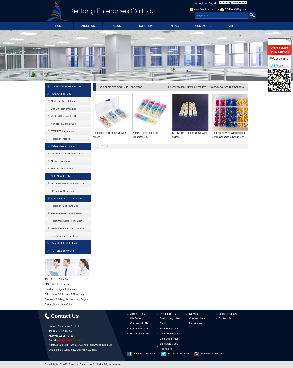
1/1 (104, 146)
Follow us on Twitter (179, 353)
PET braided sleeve (62, 250)
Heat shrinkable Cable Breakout (66, 213)
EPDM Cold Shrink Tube (63, 191)
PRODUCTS (117, 25)
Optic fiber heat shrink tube (64, 236)
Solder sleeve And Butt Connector (67, 228)
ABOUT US (88, 25)
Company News (198, 318)
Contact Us (225, 318)
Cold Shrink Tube (61, 176)
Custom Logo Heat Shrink (66, 86)
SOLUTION (146, 25)
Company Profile (139, 323)
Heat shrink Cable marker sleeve (67, 153)
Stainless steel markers (62, 168)
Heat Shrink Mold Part (64, 243)
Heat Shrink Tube (61, 93)
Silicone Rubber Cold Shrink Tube (67, 183)
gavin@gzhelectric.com (206, 9)
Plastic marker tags (60, 161)
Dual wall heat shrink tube (64, 108)
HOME (59, 25)
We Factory (136, 318)
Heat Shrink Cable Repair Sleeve (67, 221)
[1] (96, 146)
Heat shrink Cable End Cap (64, 206)
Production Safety (140, 333)
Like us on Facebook (145, 353)
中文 (201, 3)
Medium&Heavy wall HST (63, 116)
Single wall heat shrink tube (64, 101)
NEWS (175, 25)
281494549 (282, 58)
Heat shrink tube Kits (61, 139)
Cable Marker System (63, 146)
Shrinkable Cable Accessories (68, 198)
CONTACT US (203, 25)
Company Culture (139, 328)
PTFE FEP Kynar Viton (62, 131)
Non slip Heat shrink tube (63, 124)
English (213, 3)
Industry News (197, 323)
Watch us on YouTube (213, 353)
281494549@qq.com (235, 9)
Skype (279, 65)
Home (190, 87)
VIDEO (232, 25)
